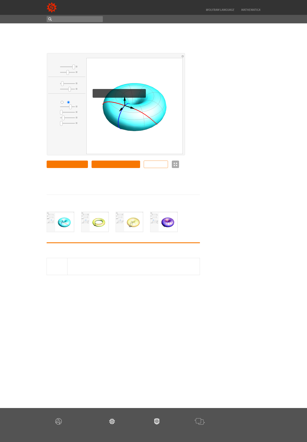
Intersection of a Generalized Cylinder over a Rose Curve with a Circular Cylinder (237, 196)
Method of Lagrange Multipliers (238, 97)
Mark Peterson (228, 149)
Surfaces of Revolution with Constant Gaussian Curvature (237, 244)
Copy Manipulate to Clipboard (116, 164)
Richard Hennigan (230, 354)
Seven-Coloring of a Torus (235, 226)
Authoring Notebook (243, 19)
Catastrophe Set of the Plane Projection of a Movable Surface (239, 111)
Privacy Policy (184, 431)
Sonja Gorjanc (228, 67)
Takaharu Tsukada (230, 117)
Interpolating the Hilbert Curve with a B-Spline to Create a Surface (238, 178)
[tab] (60, 222)
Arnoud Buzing (228, 282)
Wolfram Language (220, 10)
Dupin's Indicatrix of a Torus (236, 64)
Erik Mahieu (226, 204)
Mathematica (250, 10)
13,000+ (212, 5)
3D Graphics (211, 387)
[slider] (67, 67)
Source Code (156, 164)
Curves (208, 379)
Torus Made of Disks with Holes (238, 257)
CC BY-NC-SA (92, 186)
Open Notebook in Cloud (67, 164)
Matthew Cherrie (229, 86)
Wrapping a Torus (230, 306)
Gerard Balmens (77, 182)
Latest (131, 19)
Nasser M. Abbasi (229, 300)
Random (147, 19)
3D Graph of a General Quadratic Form (233, 338)
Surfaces (209, 383)
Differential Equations (218, 375)
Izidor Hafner (227, 230)
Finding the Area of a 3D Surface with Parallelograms (236, 143)
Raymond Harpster (231, 101)
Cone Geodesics (229, 128)
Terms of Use (167, 431)
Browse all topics (215, 391)
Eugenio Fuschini (229, 344)
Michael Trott (227, 186)
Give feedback (202, 431)
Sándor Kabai (227, 219)
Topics (116, 19)
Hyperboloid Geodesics (233, 156)
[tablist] (123, 222)
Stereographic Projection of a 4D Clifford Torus (237, 323)
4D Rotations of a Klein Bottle (237, 351)
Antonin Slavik (228, 132)
